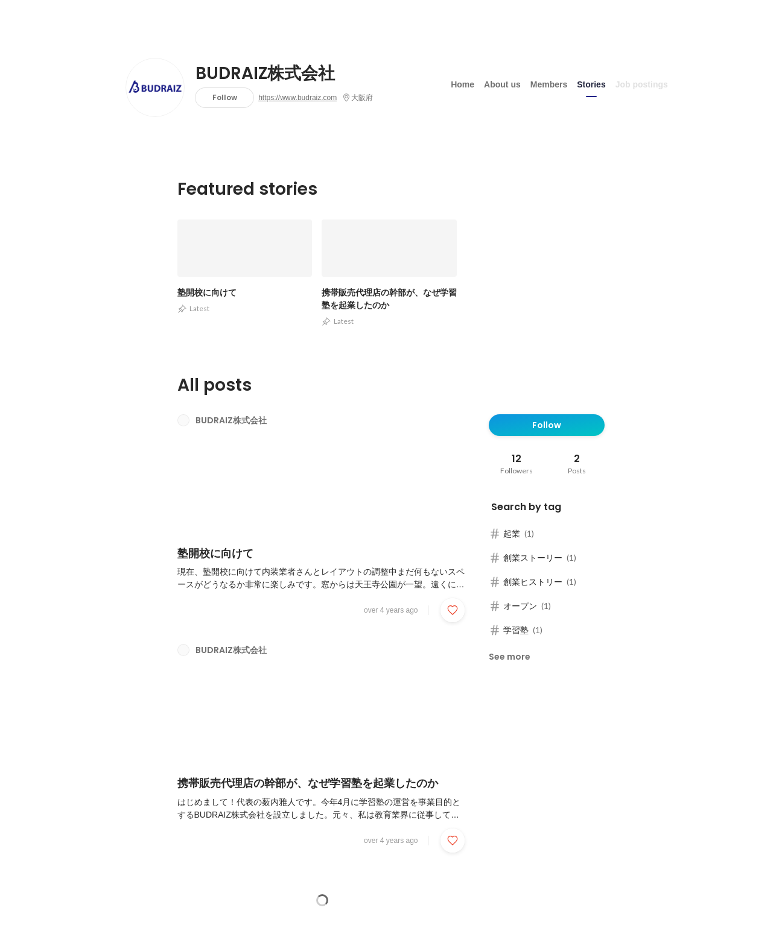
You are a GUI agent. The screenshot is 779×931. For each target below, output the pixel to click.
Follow (224, 97)
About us (502, 84)
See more (509, 657)
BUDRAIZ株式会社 (265, 73)
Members (548, 84)
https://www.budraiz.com (297, 97)
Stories (591, 84)
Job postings (641, 84)
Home (462, 84)
